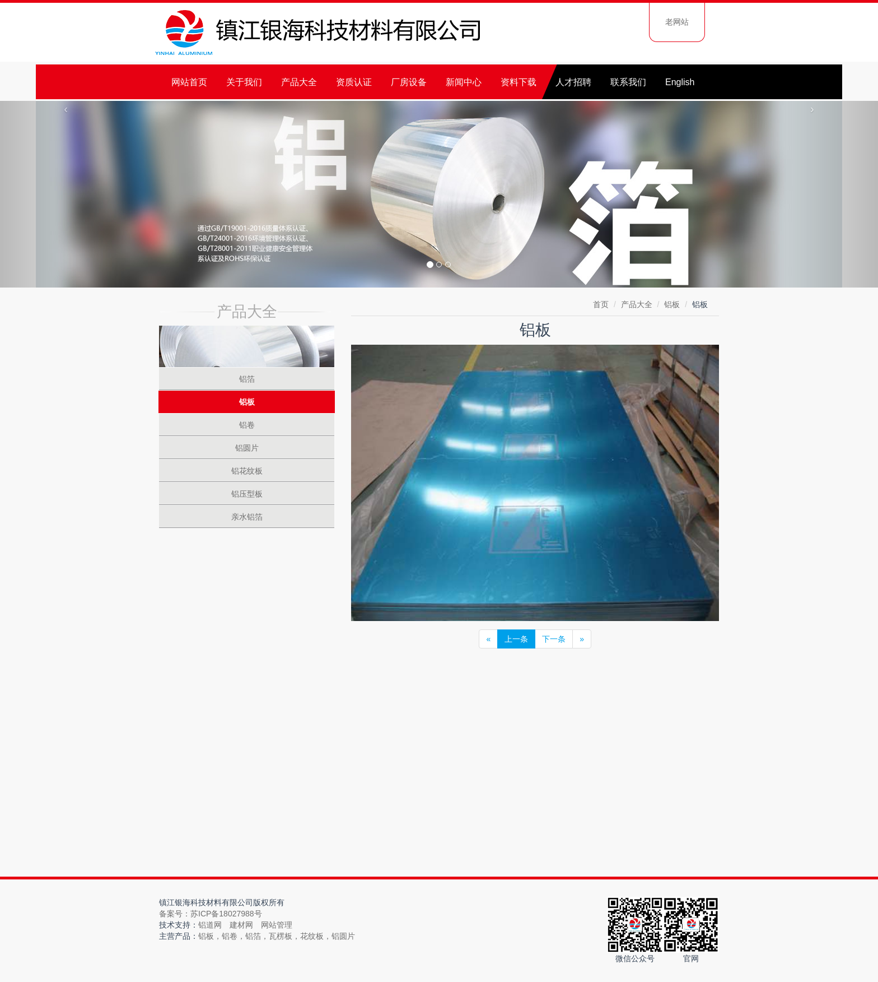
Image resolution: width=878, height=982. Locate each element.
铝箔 (247, 378)
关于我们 (244, 82)
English (679, 82)
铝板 (672, 304)
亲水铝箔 (247, 516)
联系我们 (628, 82)
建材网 (241, 924)
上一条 (516, 638)
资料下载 (518, 82)
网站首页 (189, 82)
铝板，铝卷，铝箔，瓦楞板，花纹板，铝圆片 (276, 936)
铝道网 (210, 924)
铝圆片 (247, 447)
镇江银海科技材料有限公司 (319, 33)
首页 (601, 304)
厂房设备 (409, 82)
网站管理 (276, 924)
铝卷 (247, 424)
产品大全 (299, 82)
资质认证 (354, 82)
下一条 (554, 638)
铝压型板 (247, 493)
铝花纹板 (247, 470)
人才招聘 (573, 82)
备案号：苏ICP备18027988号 (210, 913)
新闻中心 (464, 82)
